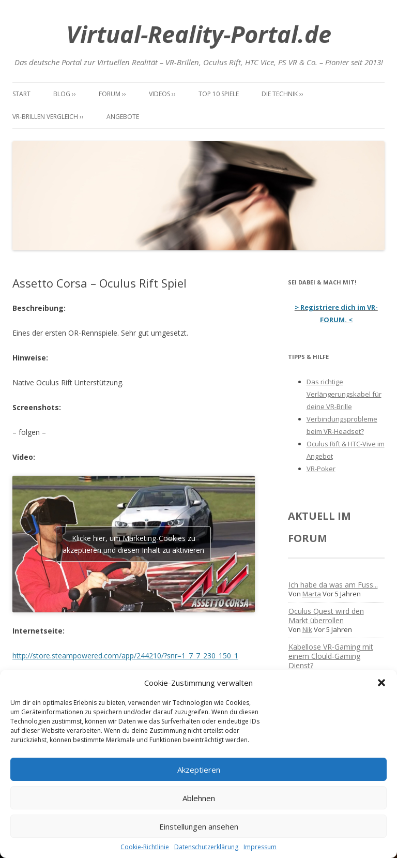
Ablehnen (198, 798)
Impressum (260, 846)
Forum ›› (112, 93)
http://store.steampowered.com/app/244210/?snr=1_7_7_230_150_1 (125, 655)
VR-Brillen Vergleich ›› (48, 116)
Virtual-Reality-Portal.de (198, 34)
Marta (311, 593)
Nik (307, 629)
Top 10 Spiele (218, 93)
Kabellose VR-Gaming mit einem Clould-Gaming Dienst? (330, 656)
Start (21, 93)
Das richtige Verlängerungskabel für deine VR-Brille (344, 394)
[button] (381, 683)
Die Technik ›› (282, 93)
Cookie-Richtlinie (144, 846)
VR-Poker (321, 468)
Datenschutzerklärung (206, 846)
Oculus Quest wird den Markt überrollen (326, 615)
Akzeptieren (198, 769)
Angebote (122, 116)
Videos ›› (162, 93)
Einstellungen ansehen (198, 826)
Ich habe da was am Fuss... (333, 585)
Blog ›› (64, 93)
